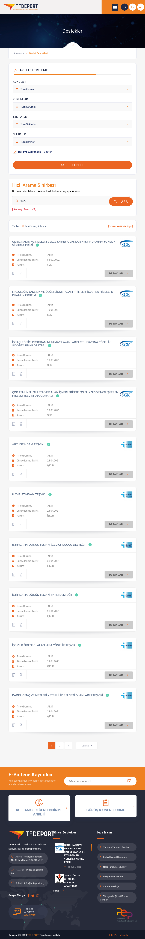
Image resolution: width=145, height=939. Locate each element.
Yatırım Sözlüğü (111, 885)
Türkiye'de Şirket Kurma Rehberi (114, 897)
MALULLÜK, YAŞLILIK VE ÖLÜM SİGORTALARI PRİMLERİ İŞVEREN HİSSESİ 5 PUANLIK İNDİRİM (62, 292)
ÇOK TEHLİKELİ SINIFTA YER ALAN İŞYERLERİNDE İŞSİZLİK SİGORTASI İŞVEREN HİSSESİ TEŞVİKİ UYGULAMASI (65, 393)
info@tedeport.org (34, 882)
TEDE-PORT (33, 934)
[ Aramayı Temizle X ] (24, 208)
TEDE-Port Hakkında (118, 934)
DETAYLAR (119, 272)
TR (124, 7)
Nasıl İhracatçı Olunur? (114, 866)
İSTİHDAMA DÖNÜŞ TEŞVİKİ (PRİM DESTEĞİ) (42, 594)
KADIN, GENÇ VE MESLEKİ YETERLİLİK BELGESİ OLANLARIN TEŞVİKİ (57, 694)
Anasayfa (19, 53)
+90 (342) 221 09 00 (27, 871)
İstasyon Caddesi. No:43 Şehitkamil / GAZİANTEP (27, 857)
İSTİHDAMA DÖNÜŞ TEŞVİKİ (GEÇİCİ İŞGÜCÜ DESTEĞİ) (49, 544)
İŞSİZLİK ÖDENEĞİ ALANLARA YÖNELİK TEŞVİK (43, 644)
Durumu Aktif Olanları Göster (35, 152)
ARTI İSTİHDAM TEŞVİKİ (28, 443)
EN (132, 7)
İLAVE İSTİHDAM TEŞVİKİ (29, 494)
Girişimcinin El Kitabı (113, 875)
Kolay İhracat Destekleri (115, 856)
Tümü (58, 890)
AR (140, 7)
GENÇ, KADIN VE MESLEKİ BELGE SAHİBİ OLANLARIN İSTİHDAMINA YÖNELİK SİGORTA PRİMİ (64, 242)
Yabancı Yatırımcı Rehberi (116, 846)
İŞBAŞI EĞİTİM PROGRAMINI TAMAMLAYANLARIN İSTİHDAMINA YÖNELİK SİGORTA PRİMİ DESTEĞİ (61, 343)
